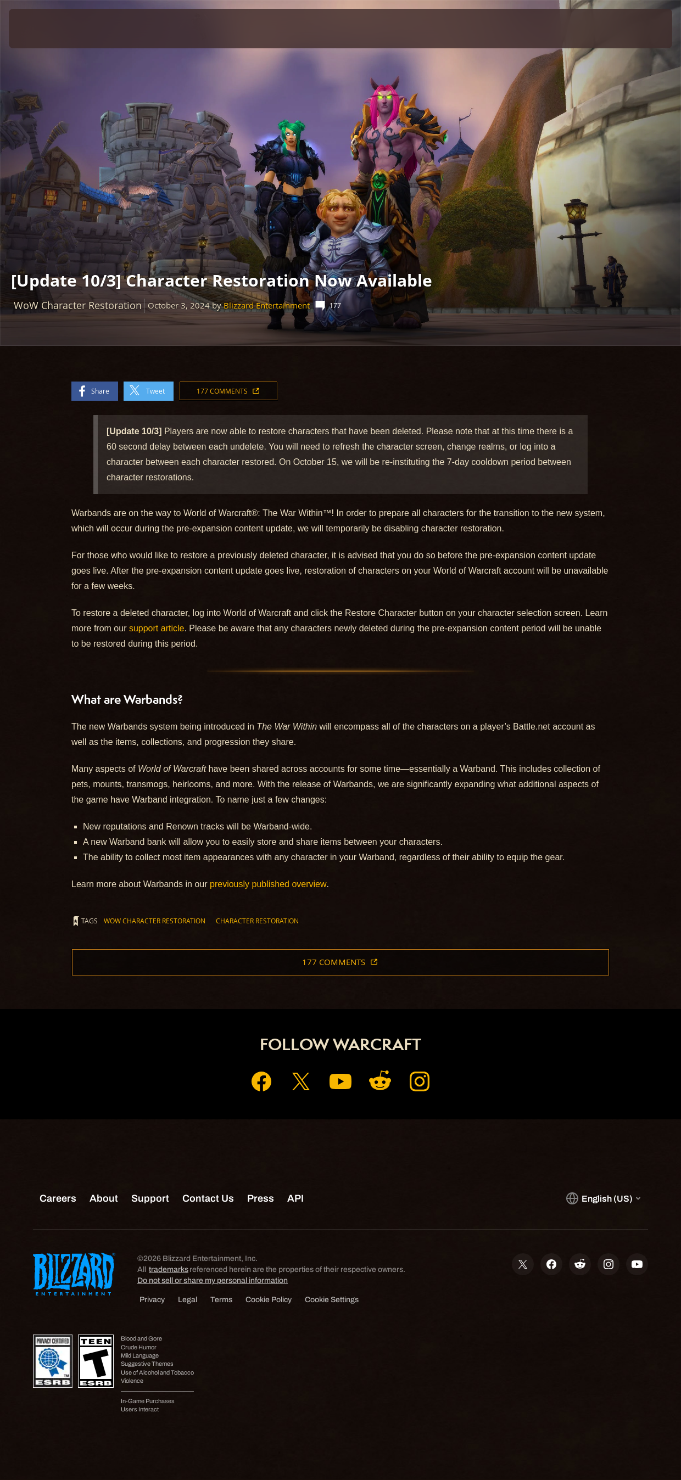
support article (157, 628)
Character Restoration (257, 920)
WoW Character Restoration (154, 920)
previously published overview (268, 884)
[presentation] (43, 28)
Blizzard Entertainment (267, 305)
